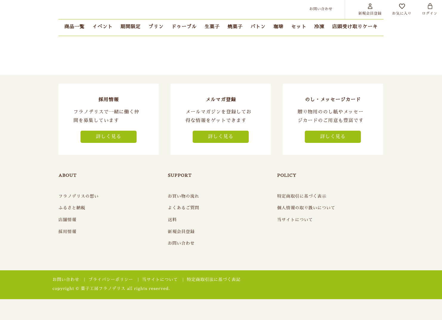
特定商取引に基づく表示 (301, 196)
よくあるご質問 (183, 208)
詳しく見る (108, 136)
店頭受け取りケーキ (355, 26)
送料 (172, 220)
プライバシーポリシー (110, 279)
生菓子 (212, 26)
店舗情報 (67, 220)
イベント (102, 26)
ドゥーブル (184, 26)
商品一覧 (74, 26)
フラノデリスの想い (78, 196)
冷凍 (319, 26)
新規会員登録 (181, 232)
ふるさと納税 (71, 208)
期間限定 (130, 26)
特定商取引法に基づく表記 (214, 279)
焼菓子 (235, 26)
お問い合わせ (181, 243)
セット (299, 26)
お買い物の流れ (183, 196)
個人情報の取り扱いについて (306, 208)
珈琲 (278, 26)
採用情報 (67, 232)
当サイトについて (295, 220)
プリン (155, 26)
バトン (258, 26)
